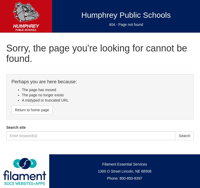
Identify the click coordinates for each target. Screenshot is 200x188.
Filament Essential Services (124, 164)
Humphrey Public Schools (126, 15)
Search (184, 136)
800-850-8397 (131, 178)
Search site (16, 127)
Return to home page (32, 110)
